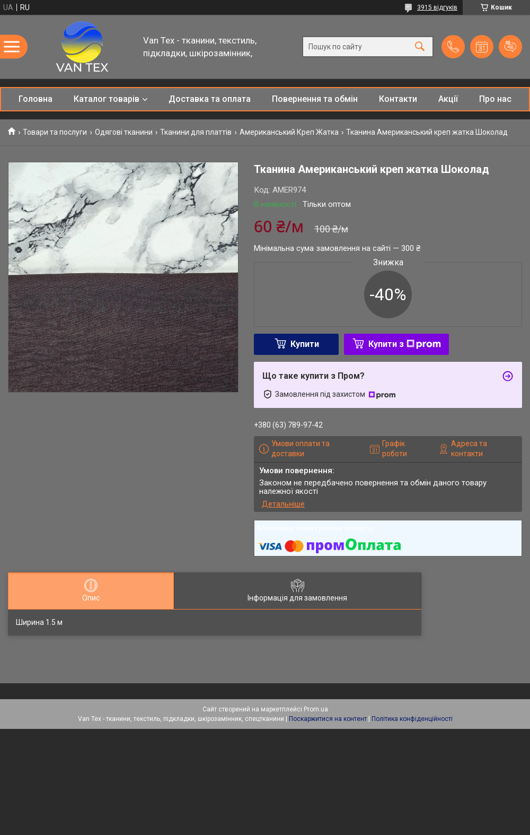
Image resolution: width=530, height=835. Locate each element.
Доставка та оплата (210, 99)
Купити (304, 344)
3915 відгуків (437, 7)
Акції (448, 99)
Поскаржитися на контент (328, 719)
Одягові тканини (124, 132)
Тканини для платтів (196, 132)
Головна (35, 99)
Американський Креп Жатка (289, 132)
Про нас (495, 99)
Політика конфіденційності (412, 719)
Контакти (398, 99)
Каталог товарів (106, 99)
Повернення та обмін (315, 99)
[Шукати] (419, 47)
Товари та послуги (55, 132)
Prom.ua (316, 709)
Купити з (404, 344)
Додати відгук (510, 46)
